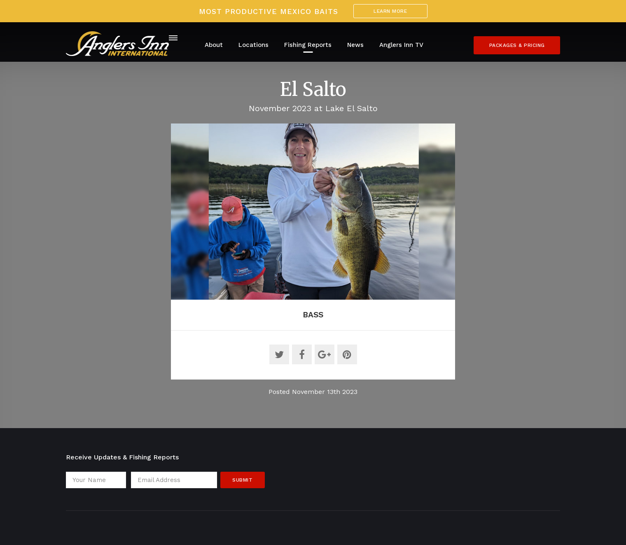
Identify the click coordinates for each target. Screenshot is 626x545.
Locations (253, 45)
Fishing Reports (308, 45)
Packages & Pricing (517, 45)
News (355, 45)
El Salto (313, 89)
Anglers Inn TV (401, 45)
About (214, 45)
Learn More (390, 11)
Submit (242, 480)
